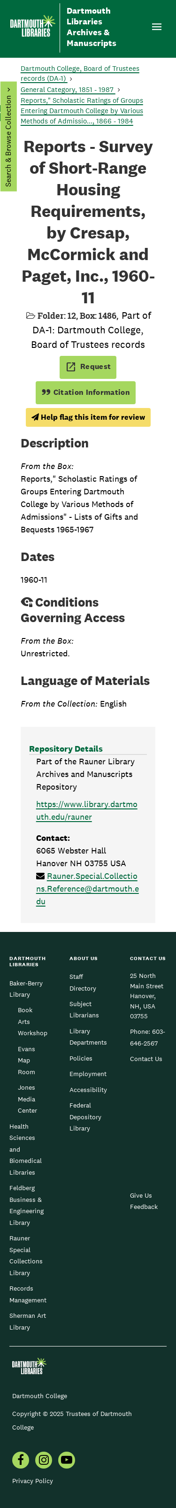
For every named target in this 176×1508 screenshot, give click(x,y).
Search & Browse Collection (8, 141)
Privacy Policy (32, 1481)
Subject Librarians (84, 1009)
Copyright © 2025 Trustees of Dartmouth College (72, 1420)
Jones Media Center (27, 1099)
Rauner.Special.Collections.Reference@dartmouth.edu (87, 888)
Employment (88, 1073)
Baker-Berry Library (26, 989)
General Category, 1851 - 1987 (68, 89)
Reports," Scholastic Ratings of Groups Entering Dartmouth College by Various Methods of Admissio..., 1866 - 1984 (82, 110)
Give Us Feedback (144, 1201)
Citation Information (85, 392)
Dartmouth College (39, 1396)
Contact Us (146, 1058)
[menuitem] (20, 1461)
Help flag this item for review (88, 417)
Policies (80, 1058)
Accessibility (88, 1089)
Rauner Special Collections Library (26, 1255)
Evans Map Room (26, 1060)
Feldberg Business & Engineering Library (26, 1205)
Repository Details (66, 748)
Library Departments (88, 1036)
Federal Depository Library (85, 1116)
